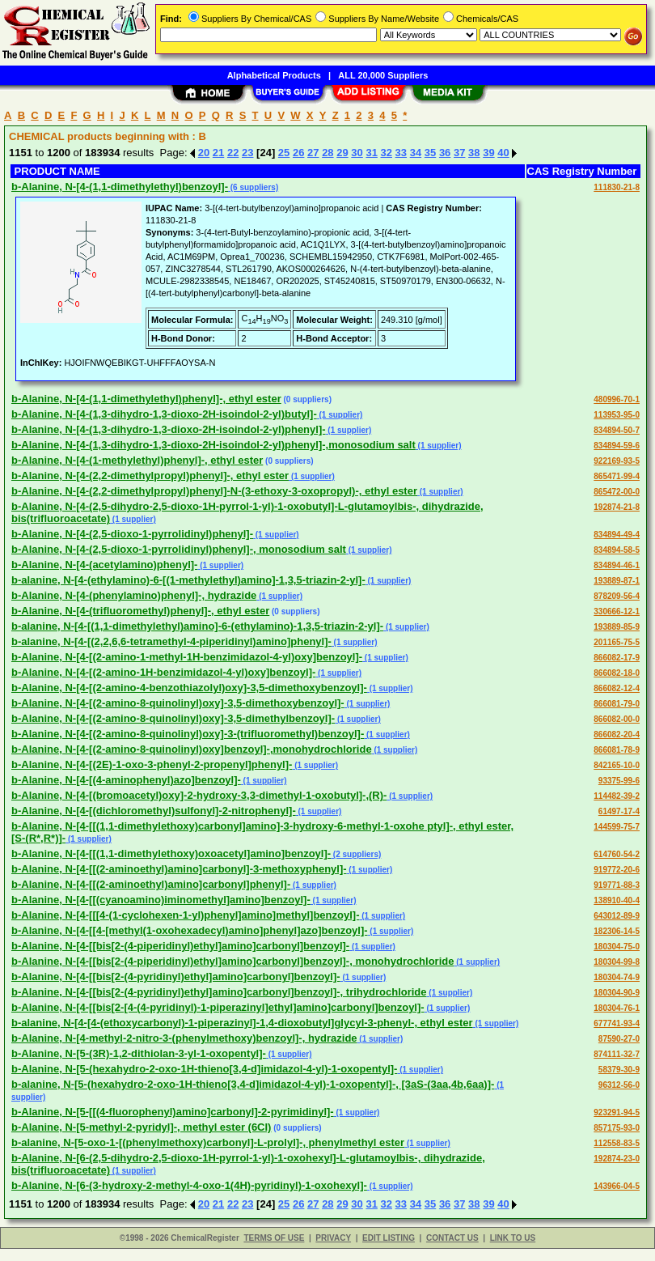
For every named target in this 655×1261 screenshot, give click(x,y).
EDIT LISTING (388, 1237)
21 (218, 152)
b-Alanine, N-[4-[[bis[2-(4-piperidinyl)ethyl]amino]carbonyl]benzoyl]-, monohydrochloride (232, 961)
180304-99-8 (617, 961)
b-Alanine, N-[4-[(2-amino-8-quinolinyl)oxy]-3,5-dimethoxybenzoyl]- (177, 703)
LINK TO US (512, 1237)
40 (503, 152)
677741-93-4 (617, 1023)
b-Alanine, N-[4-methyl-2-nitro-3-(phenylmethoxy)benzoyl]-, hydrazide (184, 1038)
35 (430, 152)
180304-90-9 (617, 992)
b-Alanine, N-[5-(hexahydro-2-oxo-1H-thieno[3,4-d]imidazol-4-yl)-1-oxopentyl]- (204, 1069)
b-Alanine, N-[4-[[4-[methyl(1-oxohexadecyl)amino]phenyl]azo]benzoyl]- (189, 930)
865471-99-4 (617, 476)
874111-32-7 (617, 1054)
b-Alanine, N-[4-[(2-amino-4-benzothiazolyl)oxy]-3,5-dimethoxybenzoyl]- (189, 687)
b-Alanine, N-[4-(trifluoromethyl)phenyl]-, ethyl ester (140, 611)
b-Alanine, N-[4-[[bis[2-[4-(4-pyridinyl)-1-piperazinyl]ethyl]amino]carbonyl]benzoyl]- (218, 1007)
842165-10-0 (617, 765)
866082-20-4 (617, 734)
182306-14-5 (617, 931)
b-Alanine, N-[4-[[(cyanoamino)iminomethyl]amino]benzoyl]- (161, 900)
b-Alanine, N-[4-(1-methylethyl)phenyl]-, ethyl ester (137, 460)
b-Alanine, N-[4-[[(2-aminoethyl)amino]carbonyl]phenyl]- (150, 884)
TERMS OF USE (273, 1237)
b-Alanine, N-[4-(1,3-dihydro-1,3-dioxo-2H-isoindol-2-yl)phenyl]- (168, 429)
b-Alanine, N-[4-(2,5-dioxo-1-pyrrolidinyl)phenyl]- (132, 534)
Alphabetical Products (274, 75)
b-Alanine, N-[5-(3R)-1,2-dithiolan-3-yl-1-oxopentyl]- (138, 1053)
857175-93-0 (617, 1127)
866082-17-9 (617, 657)
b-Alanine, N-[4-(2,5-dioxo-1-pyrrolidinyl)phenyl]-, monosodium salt (178, 549)
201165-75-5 (617, 642)
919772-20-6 (617, 869)
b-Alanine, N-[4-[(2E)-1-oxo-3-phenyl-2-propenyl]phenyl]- (151, 764)
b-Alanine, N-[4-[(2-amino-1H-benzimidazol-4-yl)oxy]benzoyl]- (163, 672)
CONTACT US (452, 1237)
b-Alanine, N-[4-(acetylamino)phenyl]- (104, 564)
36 (444, 152)
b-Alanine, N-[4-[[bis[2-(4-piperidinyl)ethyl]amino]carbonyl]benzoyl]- (180, 946)
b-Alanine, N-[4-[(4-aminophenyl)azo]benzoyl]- (126, 780)
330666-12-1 (617, 611)
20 (203, 152)
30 (356, 152)
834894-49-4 (617, 534)
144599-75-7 (617, 826)
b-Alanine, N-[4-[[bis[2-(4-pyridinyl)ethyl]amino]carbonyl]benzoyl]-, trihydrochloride (219, 992)
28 (327, 152)
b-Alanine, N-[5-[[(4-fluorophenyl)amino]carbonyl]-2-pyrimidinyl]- (172, 1112)
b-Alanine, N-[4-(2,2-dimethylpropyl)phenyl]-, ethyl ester (150, 475)
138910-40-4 (617, 900)
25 (283, 152)
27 (313, 152)
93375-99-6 (619, 780)
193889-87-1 (617, 580)
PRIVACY (333, 1237)
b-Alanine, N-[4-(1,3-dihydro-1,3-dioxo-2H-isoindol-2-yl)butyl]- (164, 414)
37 (459, 152)
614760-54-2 (617, 854)
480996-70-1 (617, 399)
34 (415, 152)
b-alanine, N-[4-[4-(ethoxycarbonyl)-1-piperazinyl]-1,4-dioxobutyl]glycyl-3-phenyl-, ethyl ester (242, 1023)
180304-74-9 (617, 977)
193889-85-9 (617, 626)
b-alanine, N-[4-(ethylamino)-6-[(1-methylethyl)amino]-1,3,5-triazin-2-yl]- (188, 580)
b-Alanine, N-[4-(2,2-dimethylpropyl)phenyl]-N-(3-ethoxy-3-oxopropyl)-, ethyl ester (214, 491)
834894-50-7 (617, 430)
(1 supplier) (340, 414)
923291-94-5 (617, 1112)
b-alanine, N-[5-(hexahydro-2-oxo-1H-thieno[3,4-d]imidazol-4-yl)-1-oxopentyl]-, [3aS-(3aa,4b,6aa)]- (252, 1084)
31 (371, 152)
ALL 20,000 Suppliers (383, 75)
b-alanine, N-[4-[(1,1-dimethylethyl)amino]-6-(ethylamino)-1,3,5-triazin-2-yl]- (197, 626)
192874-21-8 (617, 507)
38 (474, 152)
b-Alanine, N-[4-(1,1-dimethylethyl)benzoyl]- (119, 186)
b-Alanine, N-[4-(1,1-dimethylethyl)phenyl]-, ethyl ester (146, 399)
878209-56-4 (617, 596)
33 (401, 152)
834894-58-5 (617, 550)
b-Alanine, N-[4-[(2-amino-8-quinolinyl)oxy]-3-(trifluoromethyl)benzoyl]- (187, 734)
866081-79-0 (617, 703)
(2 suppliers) (356, 854)
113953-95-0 (617, 414)
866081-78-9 (617, 749)
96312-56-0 (619, 1085)
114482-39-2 (617, 796)
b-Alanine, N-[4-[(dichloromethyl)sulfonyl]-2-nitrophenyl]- (153, 811)
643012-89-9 (617, 915)
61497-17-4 (619, 811)
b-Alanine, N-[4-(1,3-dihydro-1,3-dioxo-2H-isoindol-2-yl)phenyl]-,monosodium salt (213, 445)
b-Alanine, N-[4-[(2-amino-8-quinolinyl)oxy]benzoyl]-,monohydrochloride (191, 749)
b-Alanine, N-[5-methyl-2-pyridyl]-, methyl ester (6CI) (141, 1127)
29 (342, 152)
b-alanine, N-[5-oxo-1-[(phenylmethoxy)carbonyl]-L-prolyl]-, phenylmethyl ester (207, 1142)
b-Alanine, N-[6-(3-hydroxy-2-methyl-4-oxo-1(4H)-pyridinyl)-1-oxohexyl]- (189, 1185)
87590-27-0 (619, 1038)
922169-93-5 (617, 460)
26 (298, 152)
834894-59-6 (617, 445)
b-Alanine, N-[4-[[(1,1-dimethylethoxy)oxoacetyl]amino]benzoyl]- (171, 853)
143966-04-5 (617, 1186)
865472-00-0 (617, 491)
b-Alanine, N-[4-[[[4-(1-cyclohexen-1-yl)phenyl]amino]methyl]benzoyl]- (185, 915)
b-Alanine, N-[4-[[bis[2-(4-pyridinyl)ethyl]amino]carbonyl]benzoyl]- (175, 976)
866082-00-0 (617, 719)
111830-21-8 (617, 187)
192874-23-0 (617, 1158)
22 (233, 152)
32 (386, 152)
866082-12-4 (617, 688)
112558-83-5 (617, 1143)
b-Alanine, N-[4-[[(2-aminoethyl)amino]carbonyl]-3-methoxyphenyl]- (179, 869)
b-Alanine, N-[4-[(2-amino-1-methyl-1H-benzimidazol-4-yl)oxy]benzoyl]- (186, 657)
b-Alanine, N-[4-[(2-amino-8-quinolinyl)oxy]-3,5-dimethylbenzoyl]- (173, 718)
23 (247, 152)
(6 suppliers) (253, 187)
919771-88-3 (617, 885)
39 (488, 152)
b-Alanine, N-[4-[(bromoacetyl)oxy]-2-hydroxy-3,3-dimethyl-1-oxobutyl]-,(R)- (199, 795)
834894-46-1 (617, 565)
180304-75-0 (617, 946)
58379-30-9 (619, 1069)
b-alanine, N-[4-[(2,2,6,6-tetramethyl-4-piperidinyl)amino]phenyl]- (171, 641)
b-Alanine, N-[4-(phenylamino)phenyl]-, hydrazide (133, 595)
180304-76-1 (617, 1008)
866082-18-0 (617, 673)
